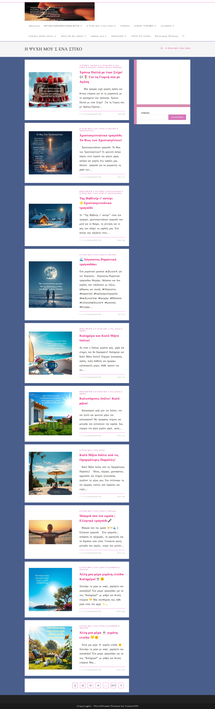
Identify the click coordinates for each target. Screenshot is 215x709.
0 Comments (91, 114)
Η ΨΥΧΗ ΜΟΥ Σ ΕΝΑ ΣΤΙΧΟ (178, 48)
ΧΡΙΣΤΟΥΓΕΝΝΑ (86, 130)
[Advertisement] (163, 82)
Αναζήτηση (145, 112)
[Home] (162, 48)
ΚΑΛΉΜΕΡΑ (113, 567)
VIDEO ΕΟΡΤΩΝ (88, 65)
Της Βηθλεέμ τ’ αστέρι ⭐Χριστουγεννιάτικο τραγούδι (96, 203)
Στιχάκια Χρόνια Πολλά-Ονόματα (105, 67)
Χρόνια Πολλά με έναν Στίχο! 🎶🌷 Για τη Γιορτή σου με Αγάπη (100, 77)
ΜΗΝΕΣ (82, 330)
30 (113, 685)
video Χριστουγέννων (108, 191)
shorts (85, 191)
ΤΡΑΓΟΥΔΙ (112, 128)
